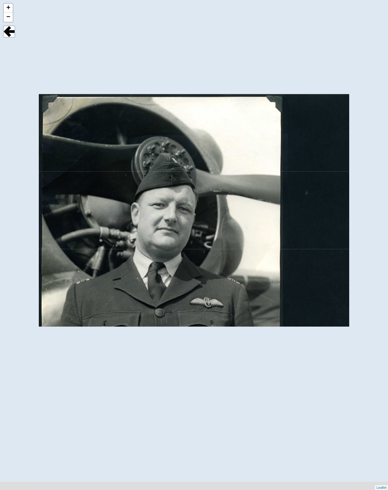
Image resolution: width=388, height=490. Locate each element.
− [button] (8, 17)
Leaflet (381, 487)
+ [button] (8, 8)
